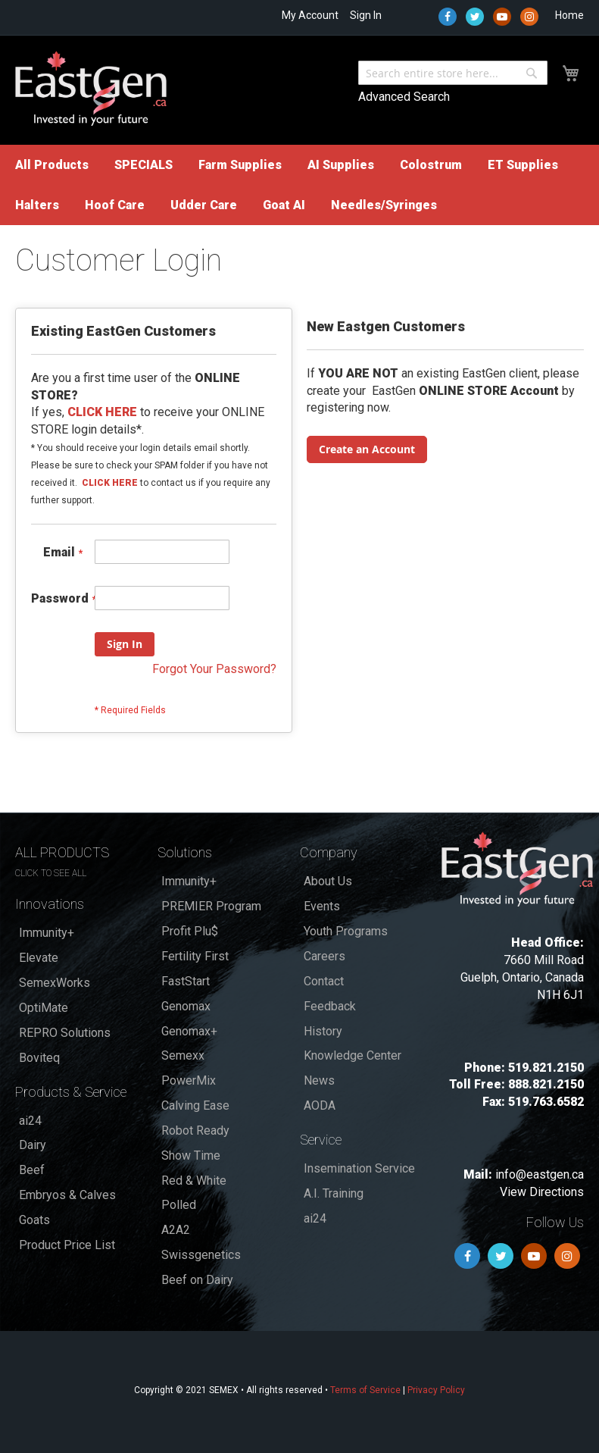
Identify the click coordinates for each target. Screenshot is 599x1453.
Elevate (38, 957)
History (323, 1031)
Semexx (182, 1055)
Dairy (32, 1145)
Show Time (190, 1155)
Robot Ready (195, 1130)
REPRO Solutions (65, 1033)
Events (322, 906)
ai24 (30, 1120)
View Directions (542, 1192)
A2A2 (175, 1230)
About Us (328, 881)
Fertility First (195, 956)
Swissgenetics (201, 1255)
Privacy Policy (436, 1390)
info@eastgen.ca (539, 1174)
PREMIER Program (211, 906)
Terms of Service (365, 1390)
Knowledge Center (352, 1055)
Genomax (186, 1006)
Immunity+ (46, 932)
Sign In (366, 15)
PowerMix (188, 1080)
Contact (324, 981)
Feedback (330, 1006)
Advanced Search (404, 96)
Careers (324, 956)
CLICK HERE (110, 483)
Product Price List (67, 1245)
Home (569, 15)
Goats (34, 1220)
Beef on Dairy (197, 1280)
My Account (310, 15)
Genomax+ (189, 1031)
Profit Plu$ (189, 931)
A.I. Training (333, 1193)
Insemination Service (359, 1168)
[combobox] (453, 73)
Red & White (193, 1180)
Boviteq (39, 1058)
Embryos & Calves (67, 1195)
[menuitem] (52, 165)
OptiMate (43, 1008)
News (319, 1080)
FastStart (185, 981)
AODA (319, 1105)
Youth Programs (346, 931)
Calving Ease (195, 1105)
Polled (178, 1205)
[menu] (299, 185)
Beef (32, 1170)
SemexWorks (54, 982)
